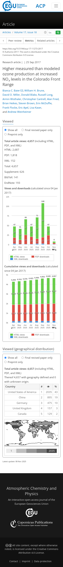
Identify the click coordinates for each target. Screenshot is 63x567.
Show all (10, 130)
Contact (13, 561)
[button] (45, 32)
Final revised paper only (37, 130)
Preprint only (13, 134)
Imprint (26, 561)
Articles (7, 32)
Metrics (29, 40)
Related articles (46, 40)
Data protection (43, 561)
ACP (40, 5)
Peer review (15, 40)
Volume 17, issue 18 (25, 32)
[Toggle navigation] (56, 6)
